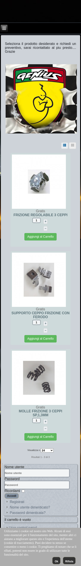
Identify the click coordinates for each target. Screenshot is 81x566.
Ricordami (12, 491)
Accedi (11, 495)
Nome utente (14, 467)
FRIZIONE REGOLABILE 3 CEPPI (41, 215)
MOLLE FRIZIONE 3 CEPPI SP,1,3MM (40, 413)
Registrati (17, 502)
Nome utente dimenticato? (30, 507)
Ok (56, 561)
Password (12, 479)
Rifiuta (69, 561)
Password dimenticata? (27, 513)
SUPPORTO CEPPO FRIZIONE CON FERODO (40, 315)
